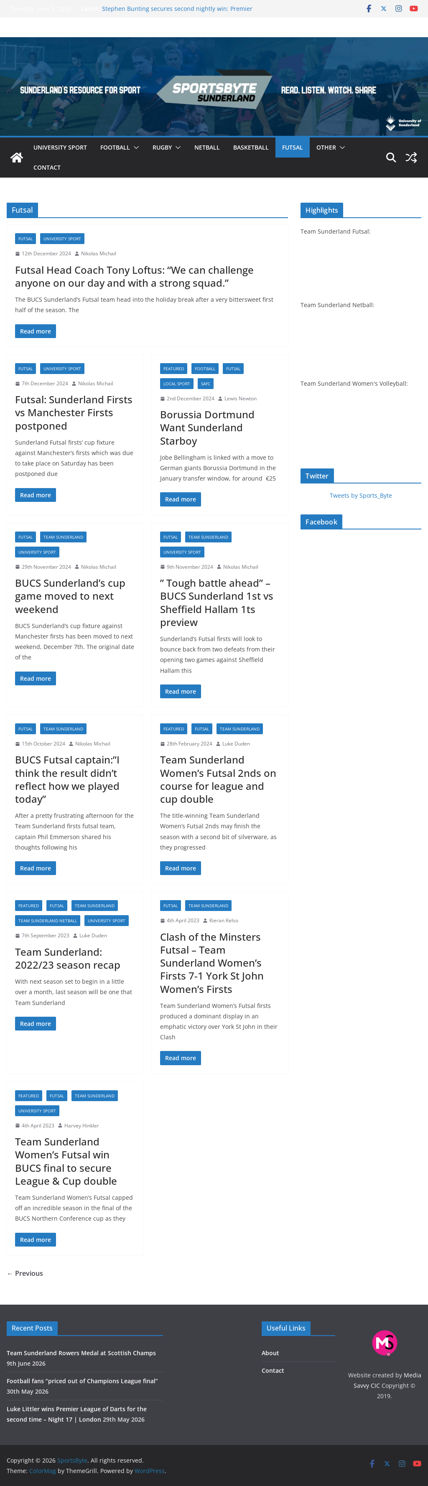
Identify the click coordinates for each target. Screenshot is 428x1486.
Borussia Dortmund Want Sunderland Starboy (207, 427)
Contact (47, 167)
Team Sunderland (63, 537)
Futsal (292, 147)
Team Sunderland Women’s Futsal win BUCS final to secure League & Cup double (66, 1161)
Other (326, 147)
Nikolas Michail (98, 253)
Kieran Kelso (223, 920)
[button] (134, 147)
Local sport (176, 384)
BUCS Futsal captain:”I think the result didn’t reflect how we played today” (67, 779)
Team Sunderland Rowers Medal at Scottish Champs (81, 1353)
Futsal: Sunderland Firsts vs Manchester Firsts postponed (73, 412)
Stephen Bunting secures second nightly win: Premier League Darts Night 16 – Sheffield (177, 13)
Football (115, 147)
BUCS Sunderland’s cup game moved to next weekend (70, 596)
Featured (173, 369)
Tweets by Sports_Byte (361, 495)
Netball (207, 147)
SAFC (205, 384)
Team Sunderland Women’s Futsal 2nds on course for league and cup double (218, 779)
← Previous (25, 1273)
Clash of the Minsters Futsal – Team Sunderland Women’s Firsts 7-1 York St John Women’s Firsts (212, 963)
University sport (60, 147)
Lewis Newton (240, 398)
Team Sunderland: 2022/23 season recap (67, 958)
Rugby (162, 147)
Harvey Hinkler (81, 1125)
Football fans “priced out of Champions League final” (82, 1381)
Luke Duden (236, 743)
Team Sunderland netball (47, 921)
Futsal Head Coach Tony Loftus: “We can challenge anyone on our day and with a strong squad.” (134, 276)
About (270, 1353)
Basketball (251, 147)
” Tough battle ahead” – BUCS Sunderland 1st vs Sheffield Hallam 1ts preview (216, 602)
